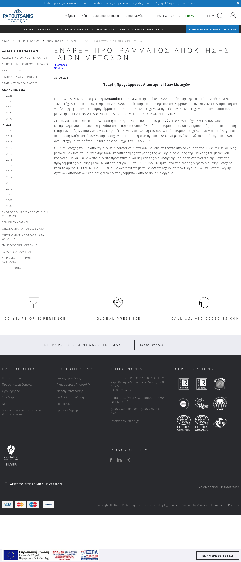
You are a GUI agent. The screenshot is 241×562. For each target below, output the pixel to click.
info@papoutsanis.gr (125, 421)
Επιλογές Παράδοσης (70, 397)
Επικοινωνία (64, 404)
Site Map (8, 397)
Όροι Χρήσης (11, 391)
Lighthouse (171, 505)
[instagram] (128, 460)
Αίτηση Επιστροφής (69, 391)
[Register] (192, 345)
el (208, 16)
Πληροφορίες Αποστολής (73, 384)
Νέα (4, 404)
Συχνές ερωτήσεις (68, 378)
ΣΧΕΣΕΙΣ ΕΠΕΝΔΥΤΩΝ (20, 50)
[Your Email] (163, 345)
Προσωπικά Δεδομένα (17, 384)
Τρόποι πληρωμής (68, 410)
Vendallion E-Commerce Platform (218, 505)
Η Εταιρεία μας (12, 378)
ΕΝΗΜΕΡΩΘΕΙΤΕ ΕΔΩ (217, 555)
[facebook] (111, 460)
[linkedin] (119, 460)
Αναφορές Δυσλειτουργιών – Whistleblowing (21, 412)
